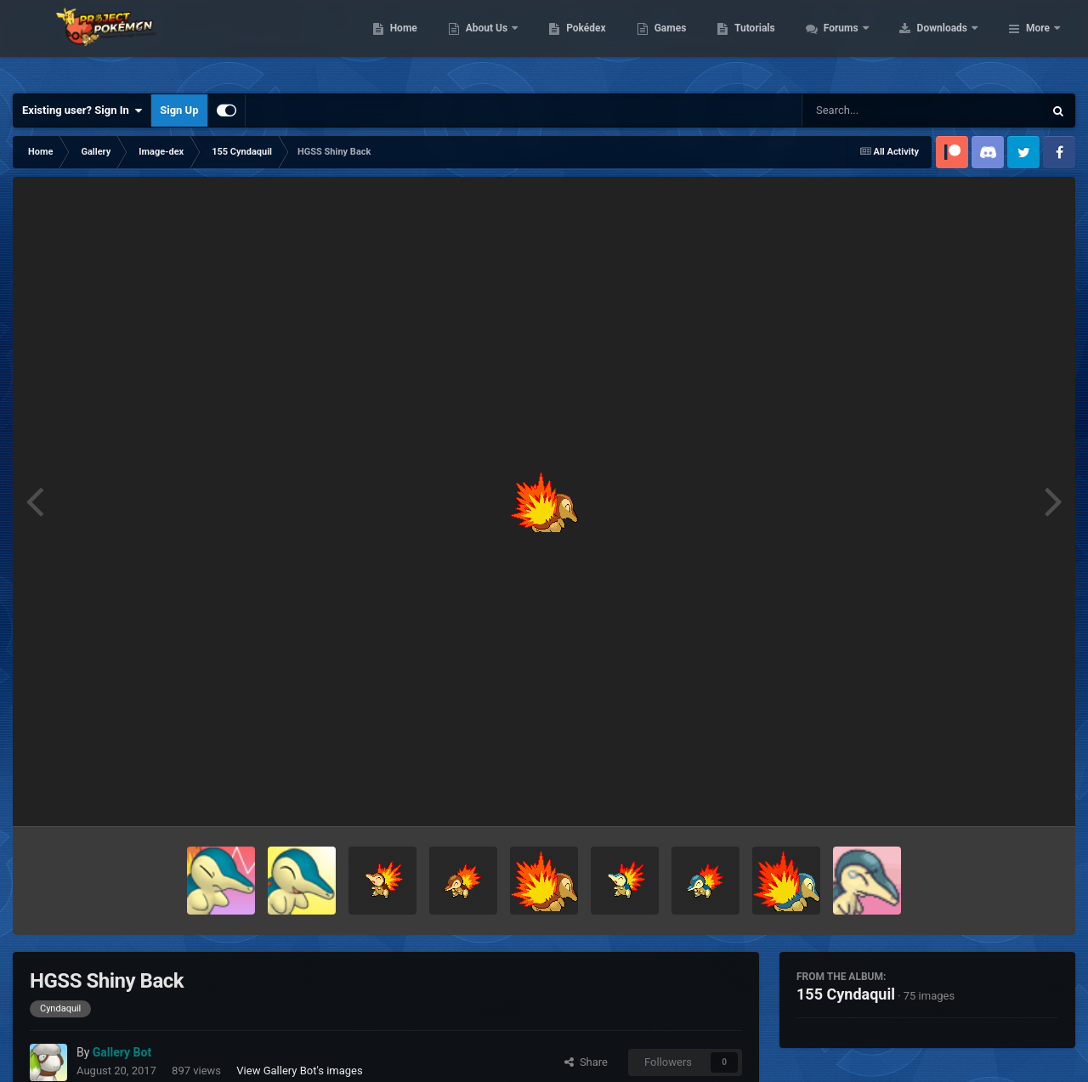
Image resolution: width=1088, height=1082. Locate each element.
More (1037, 42)
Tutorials (863, 42)
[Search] (879, 110)
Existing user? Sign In (82, 110)
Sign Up (179, 110)
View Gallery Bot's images (299, 1070)
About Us (595, 42)
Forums (950, 42)
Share (586, 1062)
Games (778, 42)
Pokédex (694, 42)
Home (511, 42)
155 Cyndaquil (845, 994)
